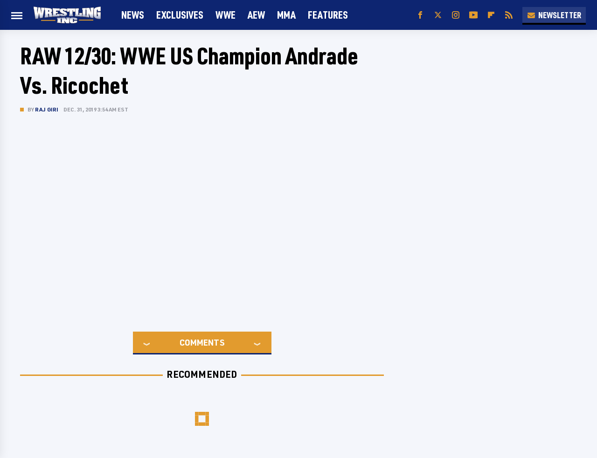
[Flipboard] (491, 15)
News (132, 14)
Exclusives (179, 14)
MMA (286, 14)
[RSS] (509, 15)
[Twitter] (438, 15)
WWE (225, 14)
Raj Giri (47, 109)
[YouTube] (473, 15)
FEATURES (328, 14)
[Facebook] (420, 15)
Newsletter (554, 15)
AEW (256, 14)
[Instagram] (455, 15)
